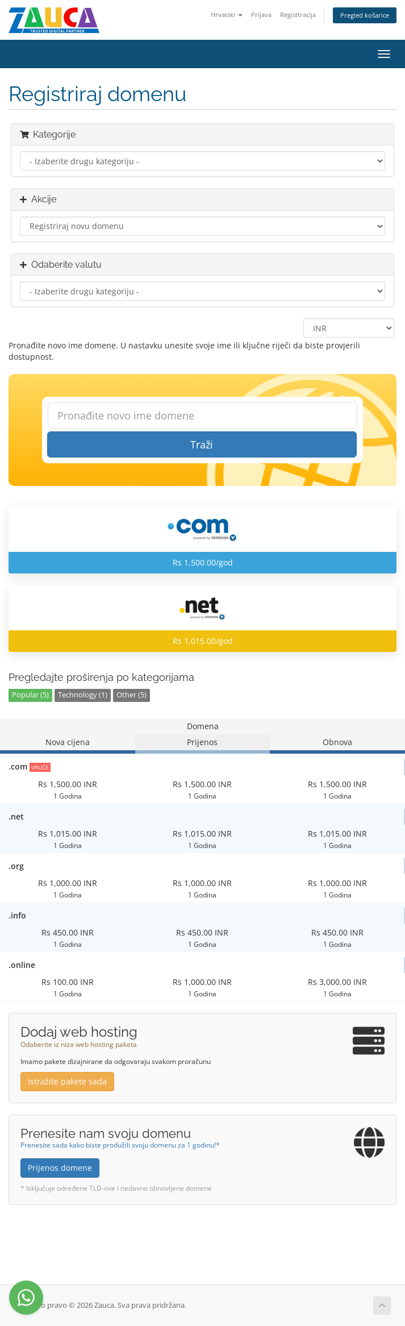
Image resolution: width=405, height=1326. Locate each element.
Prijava (261, 14)
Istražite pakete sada (67, 1081)
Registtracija (298, 14)
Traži (201, 444)
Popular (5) (30, 695)
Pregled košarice (364, 15)
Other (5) (131, 695)
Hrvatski (227, 14)
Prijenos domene (60, 1167)
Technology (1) (82, 695)
